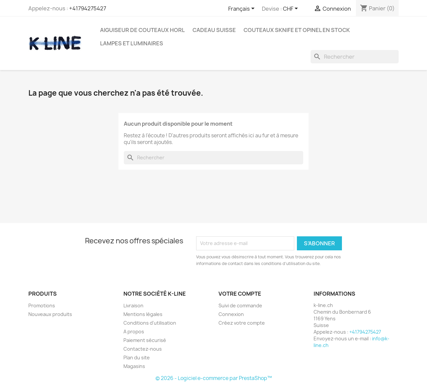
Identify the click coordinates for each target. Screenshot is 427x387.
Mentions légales (142, 314)
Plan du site (136, 357)
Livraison (133, 305)
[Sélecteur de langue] (242, 9)
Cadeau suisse (214, 30)
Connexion (231, 314)
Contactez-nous (142, 349)
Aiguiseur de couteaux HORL (142, 30)
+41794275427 (87, 8)
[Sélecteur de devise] (291, 9)
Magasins (134, 366)
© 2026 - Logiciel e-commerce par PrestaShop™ (213, 378)
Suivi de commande (240, 305)
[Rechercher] (355, 56)
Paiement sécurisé (144, 340)
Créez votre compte (242, 323)
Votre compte (240, 293)
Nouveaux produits (50, 314)
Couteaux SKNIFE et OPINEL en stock (297, 30)
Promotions (41, 305)
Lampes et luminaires (131, 43)
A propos (133, 331)
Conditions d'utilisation (149, 323)
